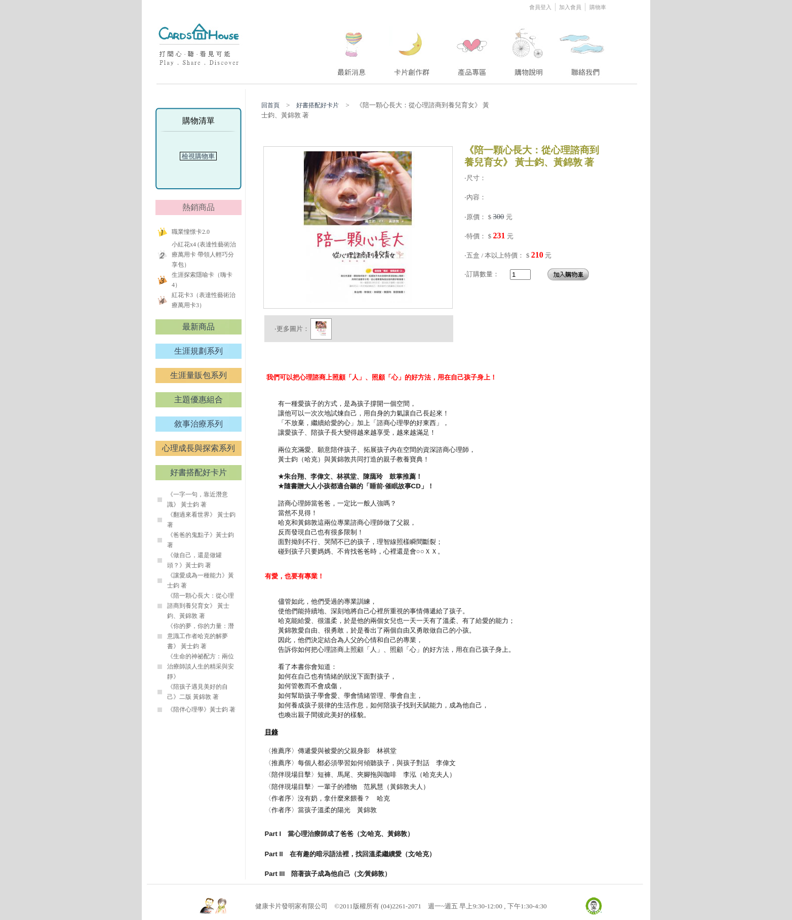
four (527, 47)
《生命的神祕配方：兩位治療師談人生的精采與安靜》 (200, 666)
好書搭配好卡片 (198, 472)
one (350, 47)
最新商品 (198, 326)
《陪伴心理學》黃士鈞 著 (201, 709)
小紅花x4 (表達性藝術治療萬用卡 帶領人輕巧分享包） (204, 254)
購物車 (597, 7)
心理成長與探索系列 (198, 448)
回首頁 (270, 105)
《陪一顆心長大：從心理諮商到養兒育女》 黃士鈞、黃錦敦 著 (200, 605)
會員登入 (541, 7)
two (413, 47)
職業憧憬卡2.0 (191, 231)
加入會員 (570, 7)
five (582, 47)
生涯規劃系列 (198, 351)
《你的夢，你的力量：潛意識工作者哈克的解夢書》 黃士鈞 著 (200, 636)
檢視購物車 (198, 156)
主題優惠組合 (198, 399)
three (473, 47)
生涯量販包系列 (198, 375)
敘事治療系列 (198, 424)
